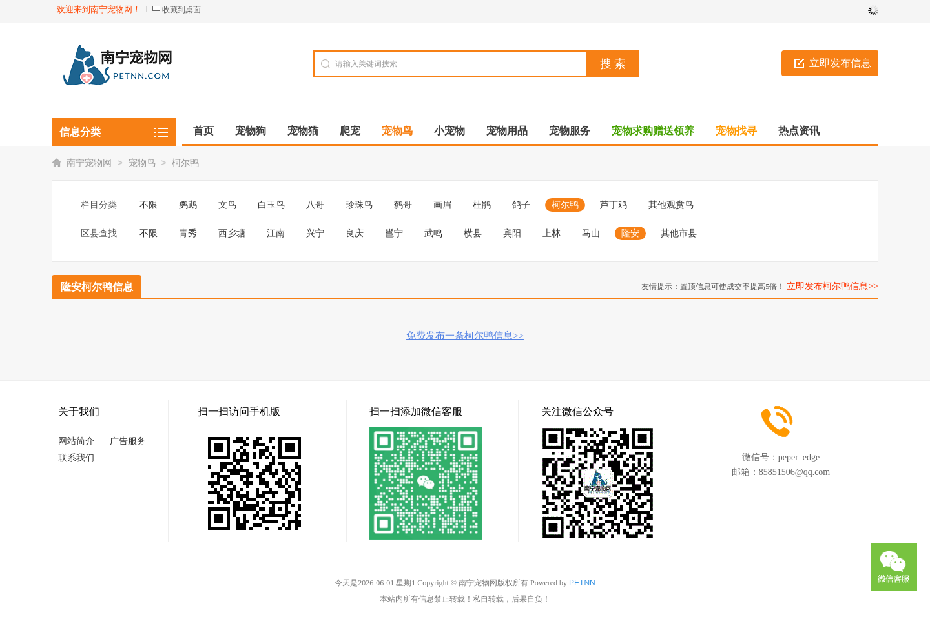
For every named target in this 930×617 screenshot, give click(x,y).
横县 (473, 233)
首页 (203, 130)
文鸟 (227, 205)
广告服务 (128, 441)
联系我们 (76, 458)
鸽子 (521, 205)
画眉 (442, 205)
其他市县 (679, 233)
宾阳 (512, 233)
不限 (149, 205)
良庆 (355, 233)
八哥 (315, 205)
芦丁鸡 (613, 205)
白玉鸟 (271, 205)
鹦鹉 (188, 205)
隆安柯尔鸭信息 (97, 286)
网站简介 (76, 441)
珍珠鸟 (359, 205)
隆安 (630, 233)
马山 (591, 233)
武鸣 (433, 233)
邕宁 (394, 233)
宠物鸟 (142, 163)
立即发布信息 (840, 62)
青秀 (188, 233)
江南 (276, 233)
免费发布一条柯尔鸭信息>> (465, 335)
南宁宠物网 (89, 163)
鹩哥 (403, 205)
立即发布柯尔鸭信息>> (832, 286)
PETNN (582, 582)
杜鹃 (482, 205)
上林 (551, 233)
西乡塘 (231, 233)
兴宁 (315, 233)
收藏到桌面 (181, 9)
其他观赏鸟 (671, 205)
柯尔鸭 (185, 163)
